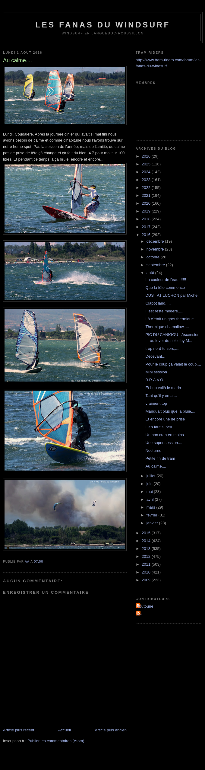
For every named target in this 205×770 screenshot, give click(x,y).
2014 (147, 540)
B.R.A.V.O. (154, 380)
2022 (147, 187)
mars (151, 507)
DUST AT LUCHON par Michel (171, 295)
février (153, 515)
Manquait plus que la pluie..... (170, 411)
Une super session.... (163, 442)
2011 (147, 564)
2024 (147, 172)
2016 (147, 234)
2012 (147, 556)
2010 (147, 572)
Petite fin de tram (160, 458)
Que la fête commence (165, 287)
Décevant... (155, 356)
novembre (156, 249)
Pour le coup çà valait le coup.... (173, 364)
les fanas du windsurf (102, 24)
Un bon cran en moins (164, 435)
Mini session (156, 372)
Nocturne (153, 450)
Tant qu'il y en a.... (161, 395)
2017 (147, 227)
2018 (147, 219)
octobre (154, 257)
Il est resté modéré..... (164, 311)
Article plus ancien (111, 730)
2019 (147, 211)
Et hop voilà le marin (163, 387)
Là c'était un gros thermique (169, 319)
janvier (153, 523)
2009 (147, 580)
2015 (147, 533)
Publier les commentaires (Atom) (55, 741)
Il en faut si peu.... (160, 427)
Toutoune (145, 606)
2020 (147, 203)
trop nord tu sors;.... (162, 348)
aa (139, 613)
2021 (147, 195)
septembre (156, 265)
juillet (151, 476)
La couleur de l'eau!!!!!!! (165, 279)
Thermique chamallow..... (167, 326)
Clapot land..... (158, 303)
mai (150, 491)
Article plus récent (18, 730)
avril (151, 499)
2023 (147, 179)
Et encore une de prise (165, 419)
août (151, 272)
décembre (156, 241)
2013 (147, 548)
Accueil (64, 730)
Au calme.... (155, 466)
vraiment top (156, 403)
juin (150, 483)
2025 (147, 164)
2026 (147, 156)
